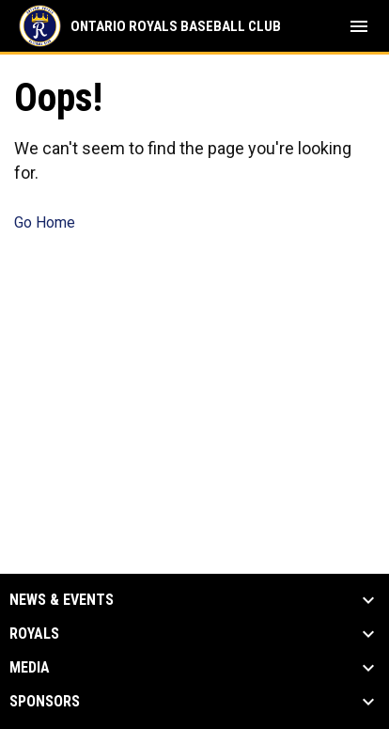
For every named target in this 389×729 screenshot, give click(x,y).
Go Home (44, 222)
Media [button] (29, 667)
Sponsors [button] (44, 701)
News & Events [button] (61, 600)
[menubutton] (359, 26)
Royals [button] (34, 634)
